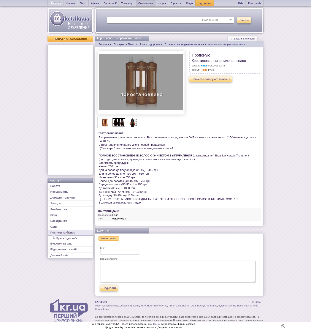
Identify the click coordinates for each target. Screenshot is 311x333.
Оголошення (145, 3)
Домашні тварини (62, 197)
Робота (55, 186)
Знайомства (58, 209)
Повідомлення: (178, 269)
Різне (54, 215)
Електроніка (58, 221)
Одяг (53, 226)
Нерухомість (59, 191)
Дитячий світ (59, 255)
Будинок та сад (60, 243)
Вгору (258, 302)
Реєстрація (254, 3)
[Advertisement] (70, 110)
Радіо (189, 3)
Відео (83, 3)
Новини (70, 3)
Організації (109, 3)
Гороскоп (176, 3)
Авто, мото (57, 203)
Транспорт (127, 3)
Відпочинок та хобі (63, 249)
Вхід (240, 3)
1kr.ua (156, 324)
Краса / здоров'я (67, 238)
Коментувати (108, 238)
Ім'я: (119, 250)
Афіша (95, 3)
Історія (162, 3)
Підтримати (204, 3)
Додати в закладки (242, 38)
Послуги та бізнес (70, 233)
